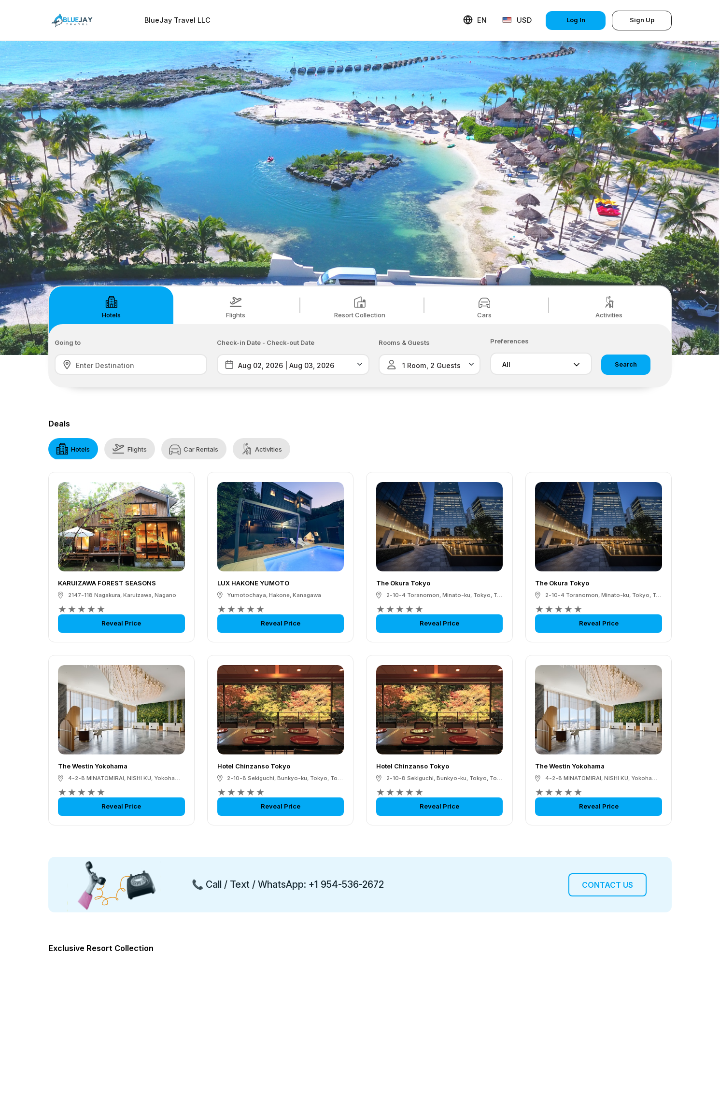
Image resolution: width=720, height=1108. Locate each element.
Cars (484, 307)
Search (626, 364)
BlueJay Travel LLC (177, 20)
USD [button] (517, 20)
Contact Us (607, 885)
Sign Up (642, 20)
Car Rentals (194, 449)
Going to (68, 343)
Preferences (509, 341)
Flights (235, 307)
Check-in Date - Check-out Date (265, 343)
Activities (608, 307)
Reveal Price (121, 623)
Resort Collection (359, 307)
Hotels (111, 307)
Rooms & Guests (404, 343)
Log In (575, 20)
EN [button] (475, 20)
